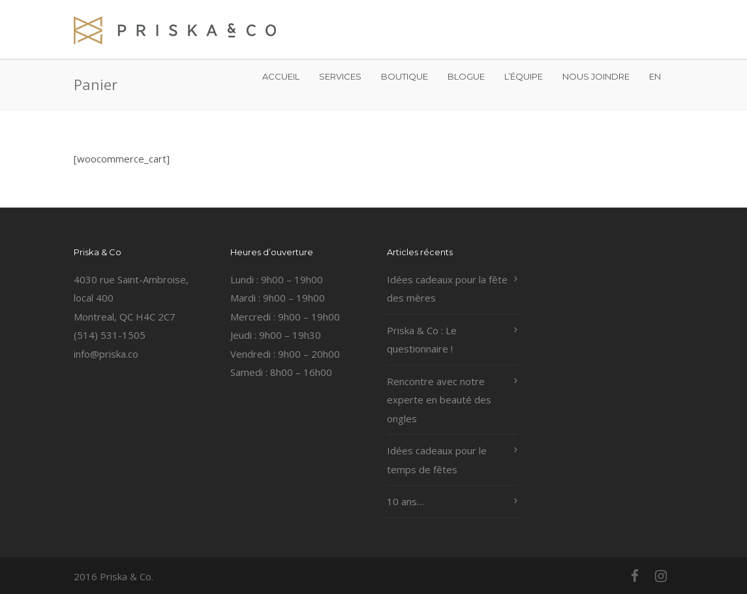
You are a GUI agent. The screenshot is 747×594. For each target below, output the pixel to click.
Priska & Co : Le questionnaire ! (422, 340)
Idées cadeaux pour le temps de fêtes (437, 460)
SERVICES (340, 76)
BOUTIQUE (404, 76)
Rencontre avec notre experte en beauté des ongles (439, 400)
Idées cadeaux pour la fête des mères (447, 289)
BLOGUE (466, 76)
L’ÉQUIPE (523, 76)
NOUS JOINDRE (596, 76)
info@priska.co (106, 353)
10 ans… (405, 501)
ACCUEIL (280, 76)
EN (655, 76)
